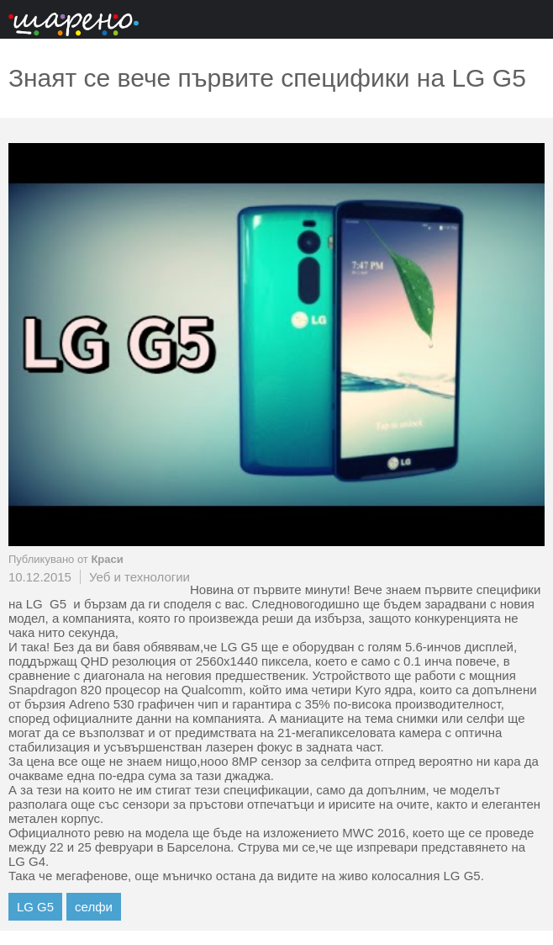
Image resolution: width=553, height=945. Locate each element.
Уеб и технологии (139, 577)
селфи (94, 907)
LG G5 (35, 907)
